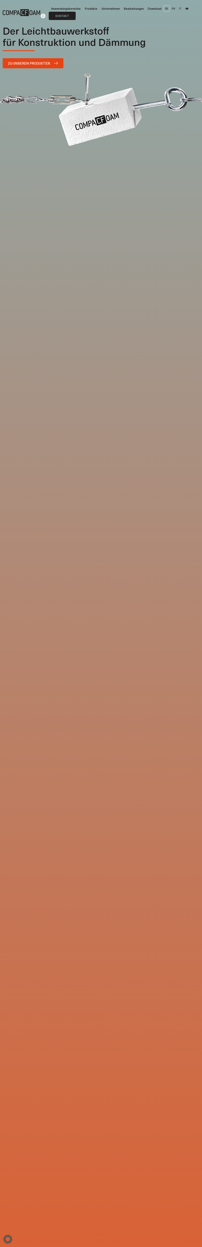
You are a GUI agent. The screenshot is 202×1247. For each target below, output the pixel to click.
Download (154, 8)
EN (173, 8)
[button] (8, 1239)
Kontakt (62, 16)
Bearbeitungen (134, 8)
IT (180, 8)
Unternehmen (111, 8)
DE (166, 8)
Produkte (91, 8)
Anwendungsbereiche (66, 8)
